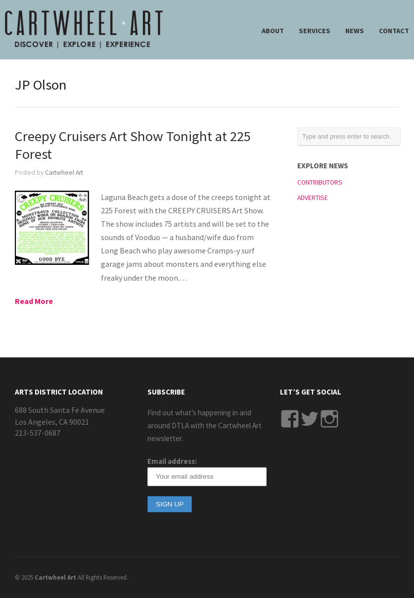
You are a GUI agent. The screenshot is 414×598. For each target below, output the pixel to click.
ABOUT (273, 30)
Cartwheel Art (64, 172)
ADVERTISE (312, 198)
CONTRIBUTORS (319, 182)
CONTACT (394, 30)
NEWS (354, 30)
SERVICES (314, 30)
